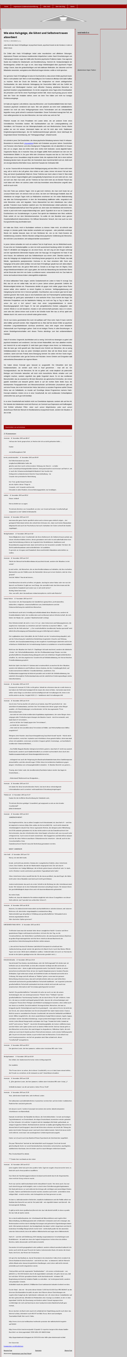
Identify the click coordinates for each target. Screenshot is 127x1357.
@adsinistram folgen (84, 70)
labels (72, 6)
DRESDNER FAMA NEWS (12, 925)
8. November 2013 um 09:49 (29, 457)
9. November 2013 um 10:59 (24, 1056)
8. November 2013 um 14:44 (20, 701)
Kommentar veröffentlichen (13, 1346)
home (6, 6)
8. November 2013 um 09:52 (19, 495)
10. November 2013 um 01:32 (20, 1164)
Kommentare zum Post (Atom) (21, 1353)
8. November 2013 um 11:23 (19, 517)
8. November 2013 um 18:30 (20, 905)
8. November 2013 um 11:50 (24, 534)
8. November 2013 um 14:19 (20, 684)
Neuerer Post (8, 1350)
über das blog (60, 6)
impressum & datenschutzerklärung (26, 6)
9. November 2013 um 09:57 (20, 1045)
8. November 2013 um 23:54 (25, 960)
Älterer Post (68, 1350)
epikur (6, 495)
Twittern (93, 70)
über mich (46, 6)
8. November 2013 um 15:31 (19, 783)
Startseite (38, 1350)
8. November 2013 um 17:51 (20, 854)
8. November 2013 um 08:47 (20, 438)
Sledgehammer (9, 534)
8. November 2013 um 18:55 (31, 925)
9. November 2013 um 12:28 (20, 1078)
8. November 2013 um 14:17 (23, 598)
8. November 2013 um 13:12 (19, 558)
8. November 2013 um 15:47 (21, 795)
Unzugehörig (28, 143)
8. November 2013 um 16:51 (19, 814)
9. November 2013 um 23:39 (20, 1092)
